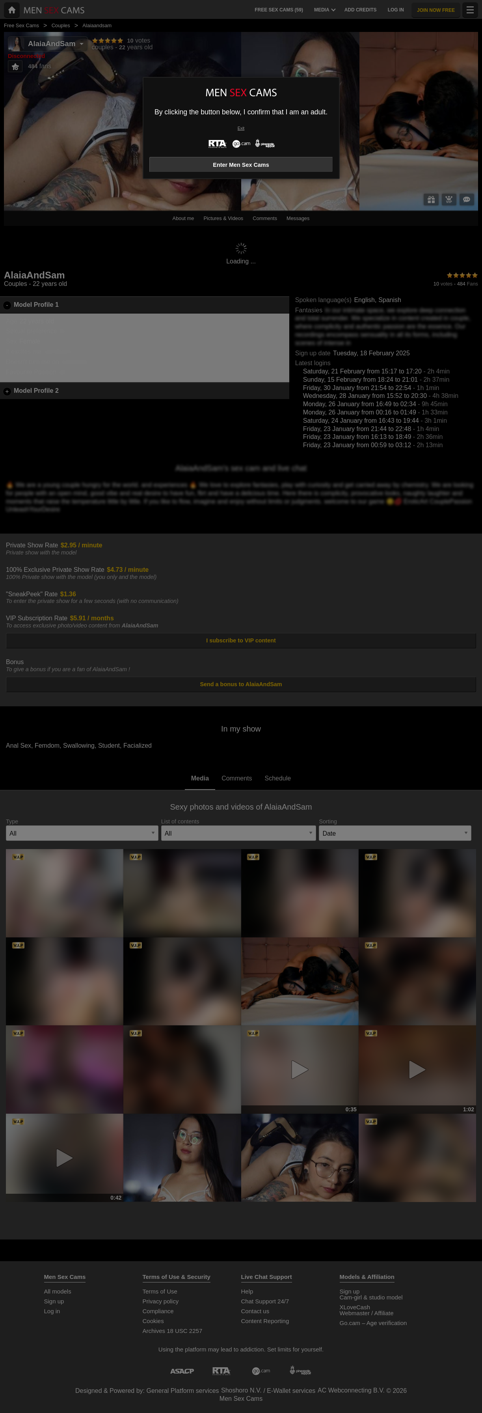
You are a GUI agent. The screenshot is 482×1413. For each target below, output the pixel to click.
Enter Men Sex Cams (241, 165)
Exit (241, 128)
